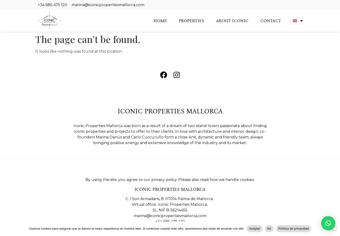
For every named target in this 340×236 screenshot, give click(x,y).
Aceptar (254, 228)
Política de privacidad (293, 228)
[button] (328, 223)
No (269, 228)
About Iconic (232, 20)
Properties (191, 20)
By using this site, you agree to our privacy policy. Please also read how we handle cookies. (170, 179)
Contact (270, 20)
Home (160, 20)
